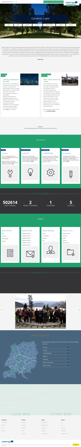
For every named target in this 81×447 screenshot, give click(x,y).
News (18, 25)
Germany (4, 236)
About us (3, 425)
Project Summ (66, 233)
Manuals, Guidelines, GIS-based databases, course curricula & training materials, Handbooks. (10, 162)
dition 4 (26, 240)
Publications (43, 430)
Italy (3, 233)
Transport (23, 433)
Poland (56, 356)
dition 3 (26, 238)
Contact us (4, 430)
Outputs (37, 25)
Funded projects (44, 422)
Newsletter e (25, 233)
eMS (62, 422)
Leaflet (64, 238)
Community (63, 428)
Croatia (44, 233)
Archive (27, 25)
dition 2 (26, 235)
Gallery (61, 25)
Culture (23, 430)
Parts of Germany (56, 362)
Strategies (48, 153)
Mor (68, 161)
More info (4, 445)
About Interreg (4, 422)
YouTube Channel (50, 111)
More (13, 163)
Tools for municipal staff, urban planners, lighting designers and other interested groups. (10, 157)
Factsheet (65, 235)
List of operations (44, 433)
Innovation (23, 422)
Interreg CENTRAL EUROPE (7, 1)
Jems (62, 425)
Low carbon (24, 425)
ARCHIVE (40, 127)
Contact (71, 25)
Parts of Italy (56, 365)
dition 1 (29, 233)
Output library (43, 428)
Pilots (26, 153)
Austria (56, 347)
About (9, 25)
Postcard (65, 240)
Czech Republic (5, 238)
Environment (24, 428)
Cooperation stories (45, 425)
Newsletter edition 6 (26, 245)
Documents (63, 430)
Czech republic (45, 235)
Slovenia (4, 241)
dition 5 (26, 242)
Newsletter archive (64, 433)
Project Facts (49, 25)
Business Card (66, 242)
